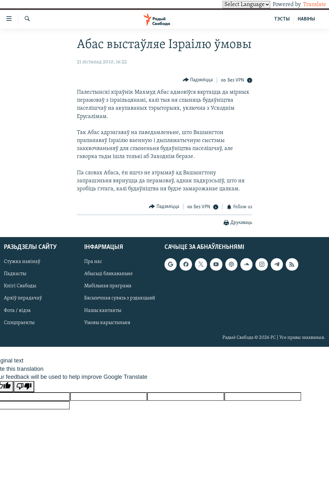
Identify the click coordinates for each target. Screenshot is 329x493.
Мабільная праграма (108, 286)
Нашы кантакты (102, 310)
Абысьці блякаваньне (108, 274)
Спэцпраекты (19, 322)
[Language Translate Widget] (235, 4)
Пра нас (93, 262)
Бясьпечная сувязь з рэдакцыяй (119, 298)
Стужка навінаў (22, 262)
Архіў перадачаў (23, 298)
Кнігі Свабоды (20, 286)
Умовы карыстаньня (107, 322)
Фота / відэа (17, 310)
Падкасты (15, 274)
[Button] (198, 80)
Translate (308, 5)
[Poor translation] (24, 386)
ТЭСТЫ (282, 19)
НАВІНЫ (306, 19)
